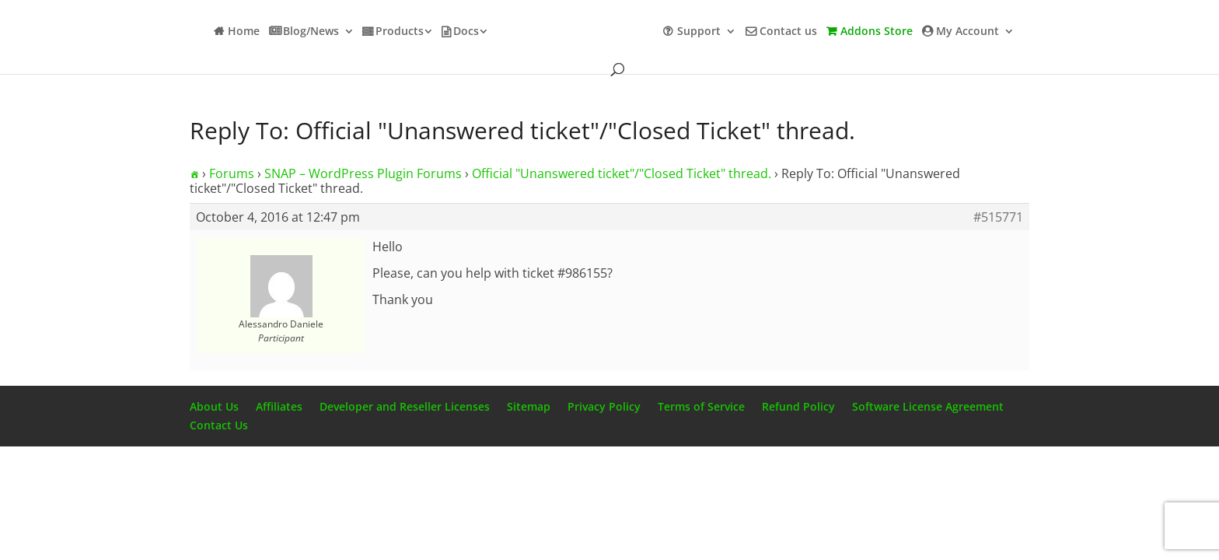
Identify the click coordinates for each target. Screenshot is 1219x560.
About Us (214, 406)
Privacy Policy (604, 406)
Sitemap (528, 406)
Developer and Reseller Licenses (405, 406)
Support (699, 32)
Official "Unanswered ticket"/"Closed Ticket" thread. (621, 173)
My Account (967, 32)
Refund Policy (798, 406)
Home (244, 32)
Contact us (788, 32)
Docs (466, 32)
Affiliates (279, 406)
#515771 (998, 217)
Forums (231, 173)
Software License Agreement (928, 406)
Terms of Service (701, 406)
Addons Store (876, 32)
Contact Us (219, 425)
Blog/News (311, 32)
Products (399, 32)
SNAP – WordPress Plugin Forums (363, 173)
